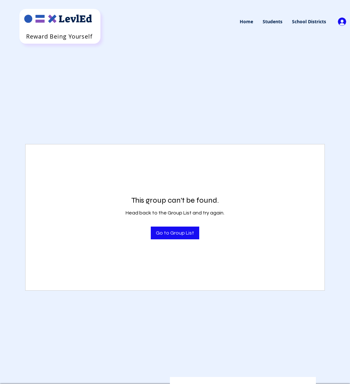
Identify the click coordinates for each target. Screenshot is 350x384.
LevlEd (75, 18)
